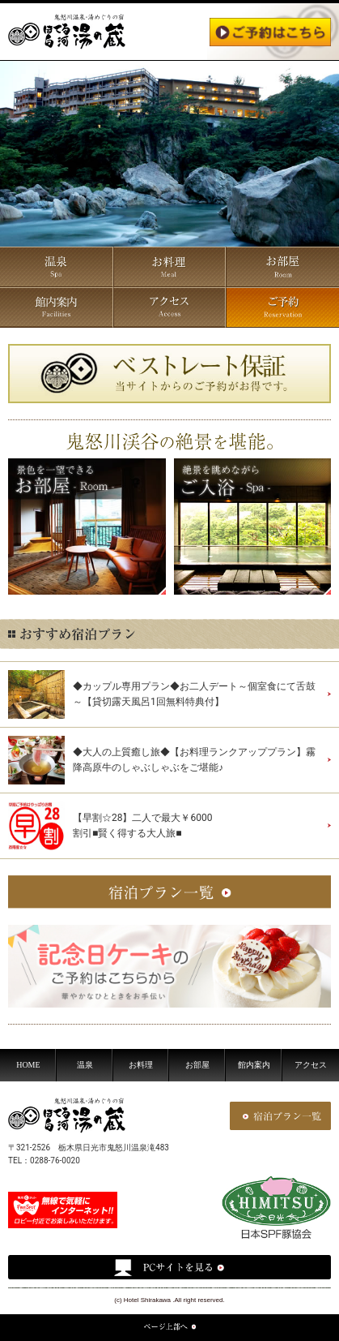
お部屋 (197, 1064)
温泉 (85, 1064)
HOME (28, 1064)
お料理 (141, 1064)
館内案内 (254, 1064)
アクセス (311, 1064)
